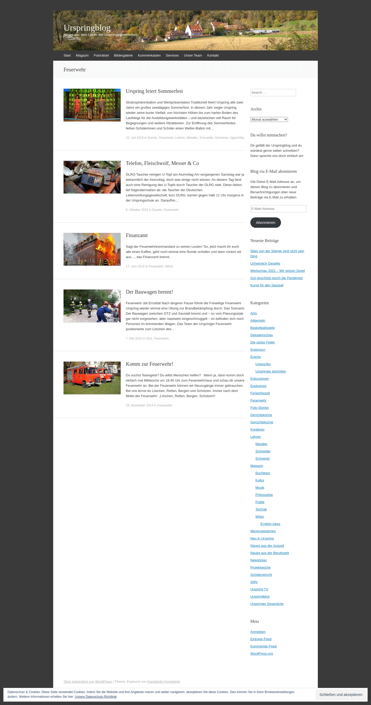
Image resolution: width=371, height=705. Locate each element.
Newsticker (258, 560)
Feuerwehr (166, 138)
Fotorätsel (101, 55)
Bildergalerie (123, 55)
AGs (149, 338)
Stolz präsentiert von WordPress (88, 681)
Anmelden (258, 632)
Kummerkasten (149, 55)
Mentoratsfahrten (263, 531)
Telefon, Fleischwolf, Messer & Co (162, 163)
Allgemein (257, 320)
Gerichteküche (261, 415)
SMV (254, 582)
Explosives (258, 386)
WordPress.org (261, 653)
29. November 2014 (139, 405)
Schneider (206, 138)
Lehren (180, 138)
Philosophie (264, 495)
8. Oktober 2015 (137, 210)
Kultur (260, 480)
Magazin (82, 55)
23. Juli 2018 (134, 138)
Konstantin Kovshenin (164, 681)
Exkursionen (259, 379)
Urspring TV (259, 589)
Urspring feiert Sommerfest (154, 91)
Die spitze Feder (262, 342)
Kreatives (257, 429)
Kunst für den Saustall (266, 285)
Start (67, 55)
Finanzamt (137, 235)
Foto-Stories (259, 408)
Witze (169, 266)
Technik (261, 509)
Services (172, 55)
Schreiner (221, 138)
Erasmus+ (258, 349)
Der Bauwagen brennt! (149, 292)
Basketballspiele (262, 328)
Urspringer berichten (271, 371)
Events (152, 138)
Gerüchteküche (261, 422)
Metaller (192, 138)
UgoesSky (237, 138)
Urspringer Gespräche (267, 604)
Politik (260, 502)
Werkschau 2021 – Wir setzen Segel (277, 271)
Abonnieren (265, 222)
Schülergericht (261, 575)
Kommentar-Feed (263, 646)
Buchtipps (263, 473)
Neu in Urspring (262, 538)
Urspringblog (87, 27)
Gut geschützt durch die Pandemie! (276, 278)
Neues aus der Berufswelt (269, 553)
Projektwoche (260, 567)
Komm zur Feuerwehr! (149, 364)
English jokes (270, 524)
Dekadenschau (261, 335)
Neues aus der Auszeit (267, 546)
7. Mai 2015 (134, 338)
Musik (260, 487)
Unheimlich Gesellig (265, 263)
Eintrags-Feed (261, 639)
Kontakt (213, 55)
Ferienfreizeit (260, 393)
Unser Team (193, 55)
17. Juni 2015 (135, 266)
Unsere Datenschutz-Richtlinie (95, 697)
